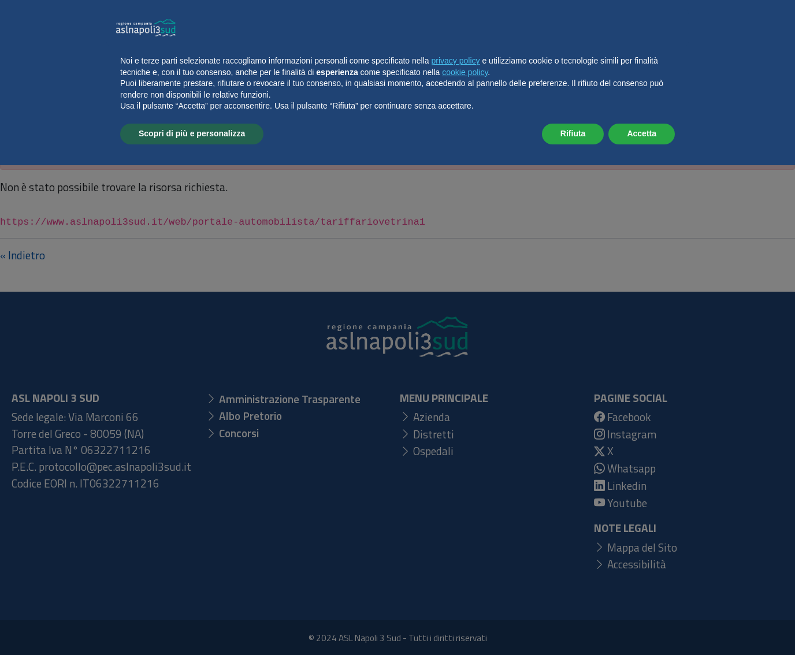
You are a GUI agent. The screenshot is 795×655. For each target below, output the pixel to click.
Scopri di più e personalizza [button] (192, 623)
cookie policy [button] (465, 562)
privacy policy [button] (456, 550)
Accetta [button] (641, 623)
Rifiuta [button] (573, 623)
